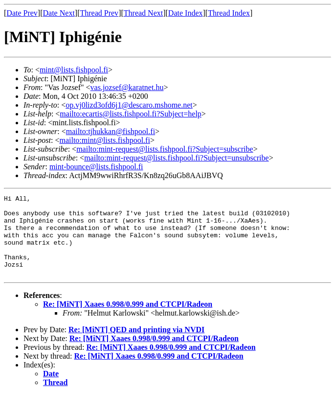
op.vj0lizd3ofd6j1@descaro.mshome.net (129, 105)
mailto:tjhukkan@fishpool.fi (110, 131)
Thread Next (143, 13)
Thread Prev (99, 13)
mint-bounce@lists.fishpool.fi (96, 166)
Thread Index (229, 13)
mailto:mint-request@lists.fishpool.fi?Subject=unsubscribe (176, 158)
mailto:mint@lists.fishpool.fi (104, 140)
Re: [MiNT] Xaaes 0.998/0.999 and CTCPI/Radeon (127, 320)
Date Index (185, 13)
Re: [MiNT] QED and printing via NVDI (136, 346)
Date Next (59, 13)
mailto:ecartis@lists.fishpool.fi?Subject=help (130, 114)
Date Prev (22, 13)
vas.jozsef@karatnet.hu (127, 87)
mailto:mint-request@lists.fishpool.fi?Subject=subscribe (164, 149)
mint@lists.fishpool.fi (74, 70)
